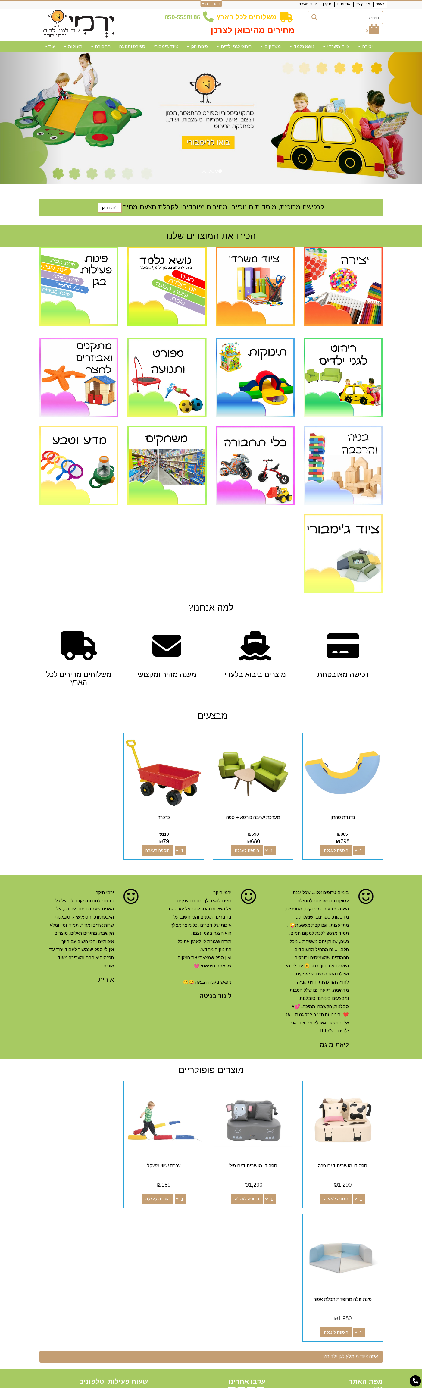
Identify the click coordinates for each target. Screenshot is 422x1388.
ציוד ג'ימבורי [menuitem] (166, 46)
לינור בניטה (215, 994)
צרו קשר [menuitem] (363, 4)
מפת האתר (366, 1245)
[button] (31, 118)
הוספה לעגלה (337, 849)
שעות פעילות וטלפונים (113, 1245)
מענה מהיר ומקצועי (166, 674)
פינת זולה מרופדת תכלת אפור (79, 1163)
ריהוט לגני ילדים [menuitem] (234, 46)
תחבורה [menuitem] (101, 46)
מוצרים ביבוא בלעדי (255, 674)
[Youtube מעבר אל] (241, 1256)
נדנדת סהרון (343, 816)
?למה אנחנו (211, 607)
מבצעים (211, 716)
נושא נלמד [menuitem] (301, 46)
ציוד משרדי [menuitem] (307, 4)
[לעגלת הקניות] (372, 30)
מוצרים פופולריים (211, 1068)
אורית (106, 978)
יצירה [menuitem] (365, 46)
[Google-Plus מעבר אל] (251, 1256)
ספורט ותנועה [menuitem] (132, 46)
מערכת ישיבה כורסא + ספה (255, 816)
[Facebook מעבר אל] (260, 1256)
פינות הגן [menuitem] (197, 46)
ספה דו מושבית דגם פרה (343, 1163)
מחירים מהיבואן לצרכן (253, 30)
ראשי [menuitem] (380, 4)
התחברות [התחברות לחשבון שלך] (211, 4)
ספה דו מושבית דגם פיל (255, 1163)
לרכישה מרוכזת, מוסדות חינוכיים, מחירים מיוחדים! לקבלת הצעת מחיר (223, 207)
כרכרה (167, 816)
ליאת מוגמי (333, 1043)
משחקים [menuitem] (270, 46)
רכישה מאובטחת (343, 674)
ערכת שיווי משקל (167, 1163)
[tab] (211, 1220)
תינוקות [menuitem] (73, 46)
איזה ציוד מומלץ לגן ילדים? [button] (350, 1220)
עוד (50, 46)
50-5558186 (184, 17)
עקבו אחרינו (246, 1245)
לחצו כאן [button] (110, 207)
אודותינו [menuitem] (343, 4)
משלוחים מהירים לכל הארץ (78, 678)
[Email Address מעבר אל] (232, 1256)
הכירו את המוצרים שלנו (211, 236)
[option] (211, 118)
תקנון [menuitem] (327, 4)
